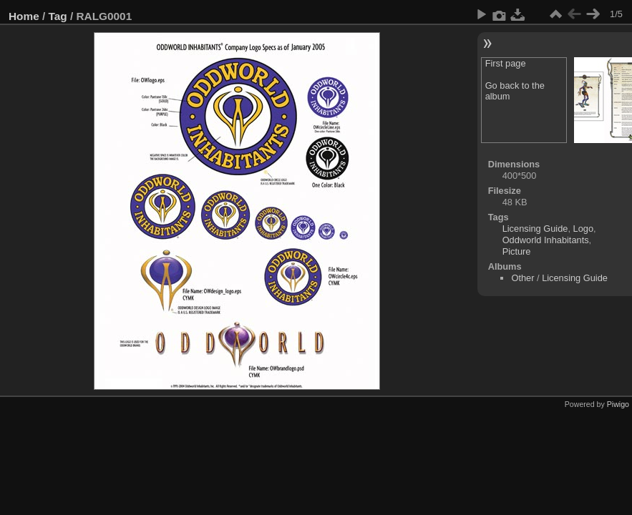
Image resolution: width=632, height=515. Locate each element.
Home (24, 16)
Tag (58, 16)
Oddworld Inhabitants (545, 240)
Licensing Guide (535, 228)
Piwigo (618, 404)
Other (522, 278)
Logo (583, 228)
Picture (516, 251)
